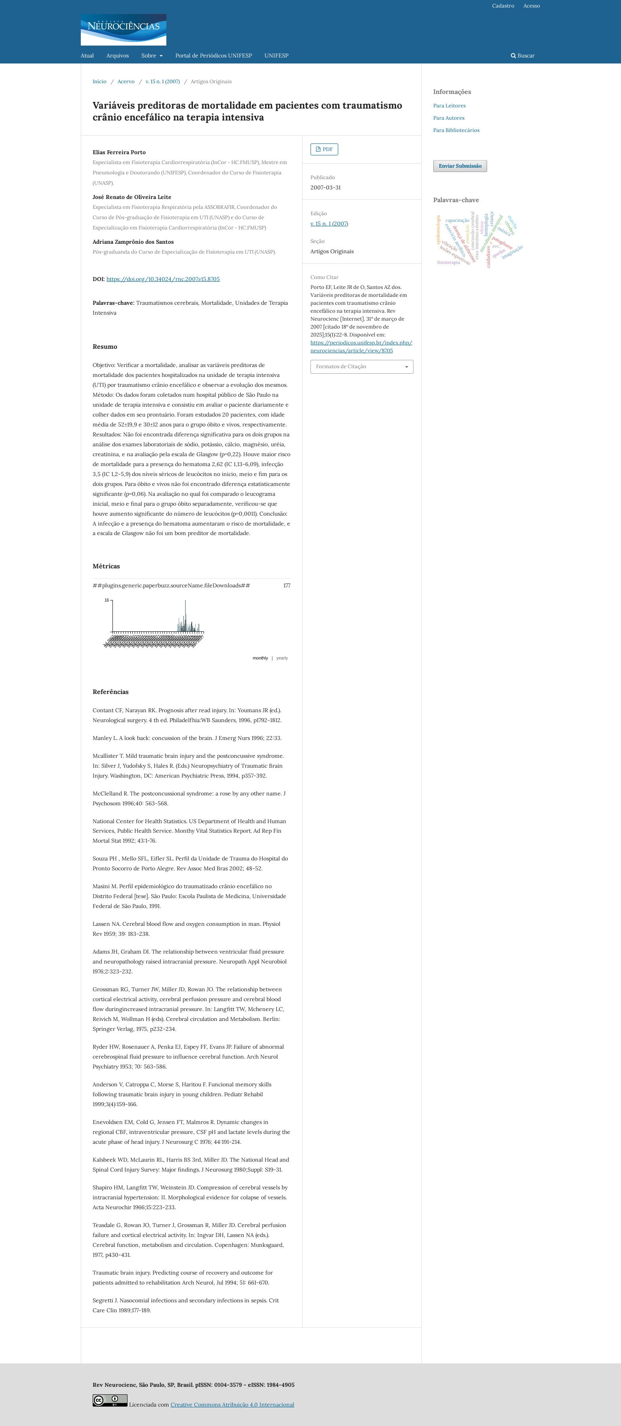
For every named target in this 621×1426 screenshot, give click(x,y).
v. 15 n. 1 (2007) (163, 81)
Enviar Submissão (460, 165)
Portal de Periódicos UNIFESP (213, 55)
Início (100, 81)
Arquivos (118, 55)
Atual (87, 55)
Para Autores (449, 118)
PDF (327, 149)
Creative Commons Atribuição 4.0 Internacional (232, 1404)
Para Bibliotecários (456, 130)
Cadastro (503, 5)
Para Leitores (449, 105)
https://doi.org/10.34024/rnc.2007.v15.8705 (163, 279)
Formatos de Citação (341, 366)
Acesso (532, 5)
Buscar (523, 55)
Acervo (126, 81)
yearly (282, 658)
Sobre (149, 55)
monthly (260, 658)
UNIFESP (276, 55)
